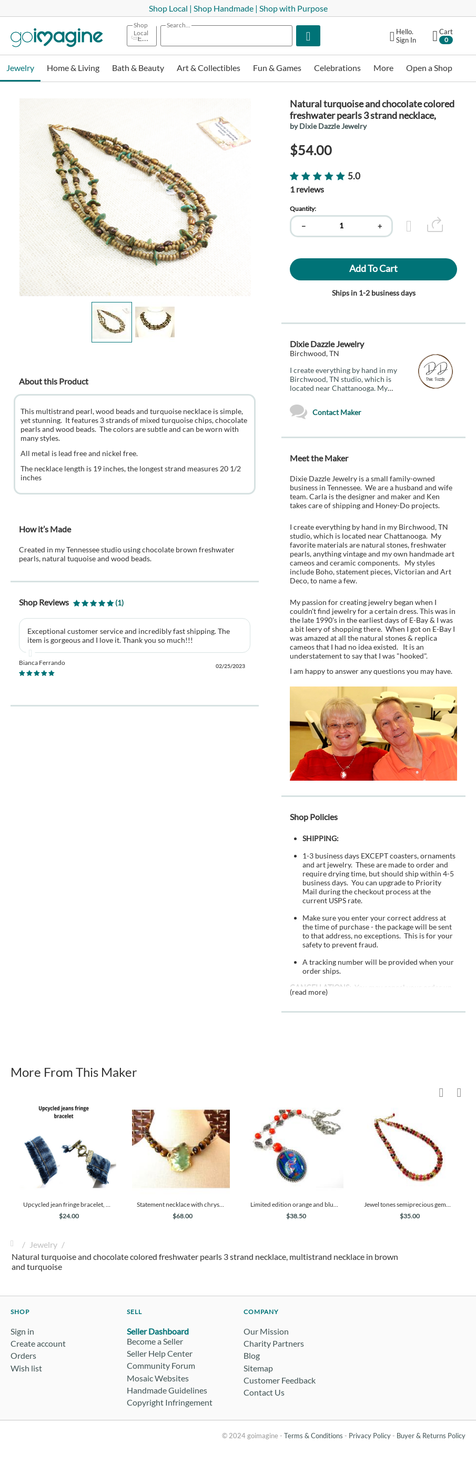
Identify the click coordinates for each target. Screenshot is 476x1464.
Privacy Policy (370, 1435)
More (383, 68)
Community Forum (161, 1365)
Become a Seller (155, 1341)
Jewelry (20, 68)
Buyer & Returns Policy (431, 1435)
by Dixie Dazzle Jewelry (328, 126)
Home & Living (73, 68)
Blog (252, 1355)
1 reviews (307, 189)
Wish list (26, 1368)
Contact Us (264, 1392)
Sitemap (258, 1368)
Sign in (22, 1331)
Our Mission (266, 1331)
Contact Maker (325, 412)
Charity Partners (274, 1343)
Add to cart (373, 268)
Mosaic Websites (158, 1378)
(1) (98, 602)
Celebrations (337, 68)
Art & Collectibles (208, 68)
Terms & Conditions (313, 1435)
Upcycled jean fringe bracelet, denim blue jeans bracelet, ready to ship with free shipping (67, 1204)
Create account (38, 1343)
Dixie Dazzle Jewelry (327, 344)
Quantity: (303, 209)
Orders (23, 1355)
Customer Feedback (280, 1380)
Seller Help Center (160, 1353)
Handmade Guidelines (167, 1390)
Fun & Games (277, 68)
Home (15, 1244)
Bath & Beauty (138, 68)
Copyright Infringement (169, 1402)
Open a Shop (429, 68)
